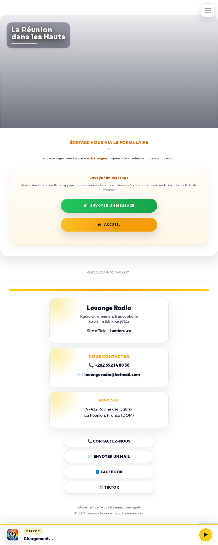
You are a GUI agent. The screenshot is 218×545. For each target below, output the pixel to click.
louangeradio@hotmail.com (112, 374)
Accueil (109, 224)
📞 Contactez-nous (108, 441)
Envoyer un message (109, 206)
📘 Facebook (109, 472)
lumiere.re (120, 330)
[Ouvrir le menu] (208, 10)
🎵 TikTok (109, 487)
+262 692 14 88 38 (112, 365)
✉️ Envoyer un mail (109, 456)
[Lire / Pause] (205, 534)
